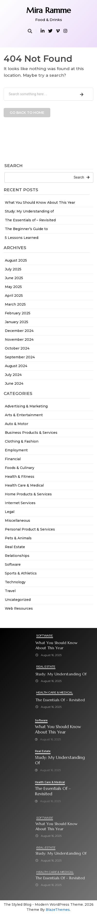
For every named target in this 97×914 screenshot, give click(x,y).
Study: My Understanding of (29, 211)
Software (13, 564)
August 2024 (16, 366)
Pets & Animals (18, 538)
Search (13, 166)
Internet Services (20, 503)
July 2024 (13, 374)
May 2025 (13, 287)
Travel (10, 591)
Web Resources (19, 608)
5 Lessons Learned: (22, 237)
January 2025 (16, 322)
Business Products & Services (31, 432)
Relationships (17, 555)
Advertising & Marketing (26, 406)
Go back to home (27, 112)
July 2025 (13, 269)
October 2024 (17, 348)
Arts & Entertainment (24, 415)
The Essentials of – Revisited (30, 220)
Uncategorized (18, 599)
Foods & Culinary (19, 468)
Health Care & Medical (24, 485)
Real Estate (15, 547)
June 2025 (14, 278)
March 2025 (15, 304)
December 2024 (19, 331)
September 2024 (20, 357)
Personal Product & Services (30, 529)
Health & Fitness (19, 476)
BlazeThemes (58, 909)
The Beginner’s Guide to (26, 229)
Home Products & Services (28, 494)
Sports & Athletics (21, 573)
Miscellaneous (17, 520)
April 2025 (14, 295)
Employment (16, 450)
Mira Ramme (48, 10)
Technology (15, 582)
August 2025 (16, 260)
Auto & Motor (16, 424)
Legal (9, 512)
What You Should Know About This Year (40, 202)
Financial (13, 459)
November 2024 (19, 339)
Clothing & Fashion (21, 441)
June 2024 (14, 383)
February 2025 (17, 313)
